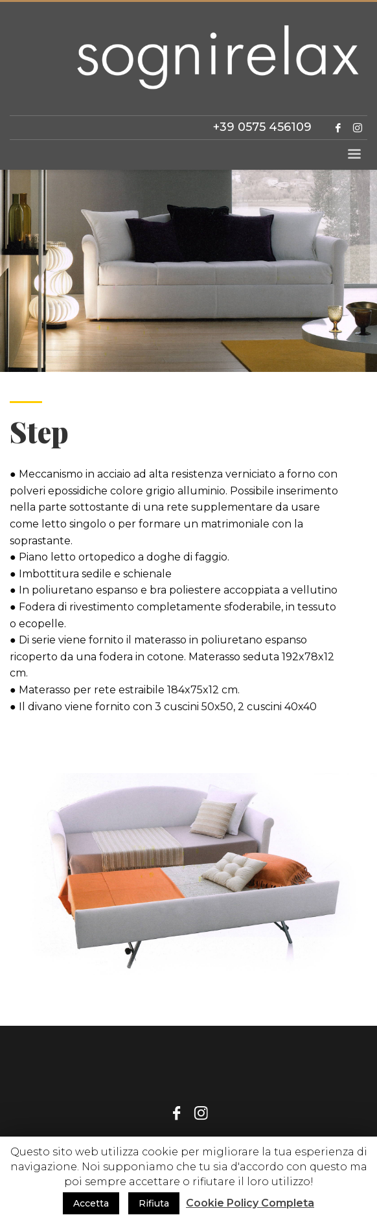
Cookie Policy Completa (250, 1203)
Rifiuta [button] (154, 1203)
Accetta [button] (91, 1203)
